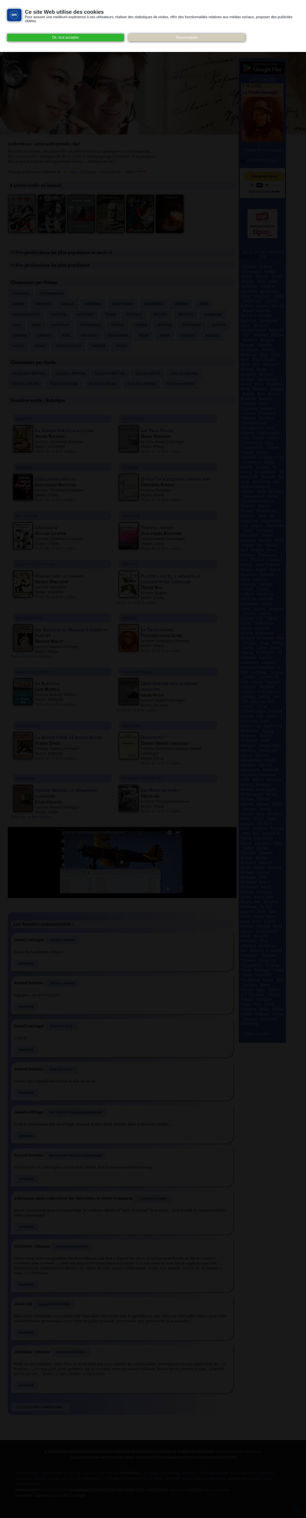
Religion (212, 336)
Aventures (93, 304)
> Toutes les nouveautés (262, 150)
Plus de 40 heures (180, 384)
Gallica (68, 1479)
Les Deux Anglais (62, 940)
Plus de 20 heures (142, 384)
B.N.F (235, 1473)
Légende (44, 336)
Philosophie (117, 336)
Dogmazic (24, 1479)
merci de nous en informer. (238, 1452)
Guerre (141, 325)
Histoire (165, 325)
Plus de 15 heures (103, 384)
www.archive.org (53, 1490)
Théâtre (98, 346)
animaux (131, 515)
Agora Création (216, 1490)
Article (67, 304)
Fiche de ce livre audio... (56, 451)
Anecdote (43, 304)
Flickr (53, 1479)
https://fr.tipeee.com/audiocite (95, 172)
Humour (218, 325)
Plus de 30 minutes (109, 374)
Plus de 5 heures (26, 384)
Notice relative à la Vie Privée (91, 1473)
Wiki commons (194, 1479)
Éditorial (134, 315)
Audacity (189, 1473)
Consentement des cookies (38, 1473)
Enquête (160, 315)
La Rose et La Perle (152, 1199)
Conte (203, 304)
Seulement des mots (71, 1352)
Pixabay (256, 1479)
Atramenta (170, 1473)
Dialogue (58, 315)
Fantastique (90, 325)
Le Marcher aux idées (72, 1246)
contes (129, 617)
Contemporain (52, 294)
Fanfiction (60, 325)
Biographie (153, 304)
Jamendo (112, 1479)
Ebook (40, 1479)
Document (85, 315)
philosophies (136, 671)
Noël (66, 336)
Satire (40, 346)
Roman (18, 346)
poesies (24, 467)
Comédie (181, 304)
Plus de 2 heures (184, 374)
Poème (143, 336)
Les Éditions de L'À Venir (142, 1479)
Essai (17, 325)
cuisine (129, 564)
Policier (187, 336)
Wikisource (237, 1479)
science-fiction (33, 671)
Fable (36, 325)
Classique (21, 294)
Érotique (185, 315)
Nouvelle (89, 336)
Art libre (150, 1473)
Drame (110, 315)
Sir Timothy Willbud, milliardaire (76, 1112)
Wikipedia (217, 1479)
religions (26, 515)
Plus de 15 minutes (70, 374)
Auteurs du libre (213, 1473)
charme (130, 467)
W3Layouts (178, 1490)
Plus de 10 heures (64, 384)
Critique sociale (26, 315)
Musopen (172, 1479)
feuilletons (29, 617)
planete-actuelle (141, 778)
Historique (191, 325)
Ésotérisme (213, 315)
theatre (131, 725)
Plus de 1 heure (147, 374)
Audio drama (123, 304)
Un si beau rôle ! (62, 1026)
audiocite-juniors (35, 564)
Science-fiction (68, 346)
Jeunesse (20, 336)
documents (28, 725)
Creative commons (257, 1473)
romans (24, 418)
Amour (18, 304)
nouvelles (133, 418)
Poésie (165, 336)
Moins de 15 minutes (29, 374)
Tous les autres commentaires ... (40, 1407)
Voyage (121, 346)
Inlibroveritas (90, 1479)
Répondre (26, 964)
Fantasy (117, 325)
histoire (25, 778)
